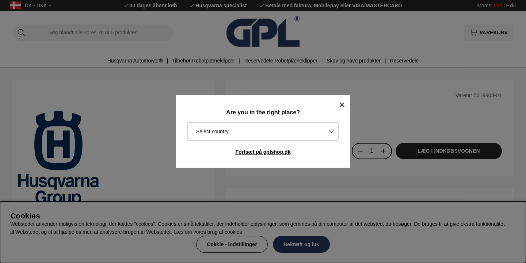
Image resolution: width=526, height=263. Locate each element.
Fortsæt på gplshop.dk (263, 152)
